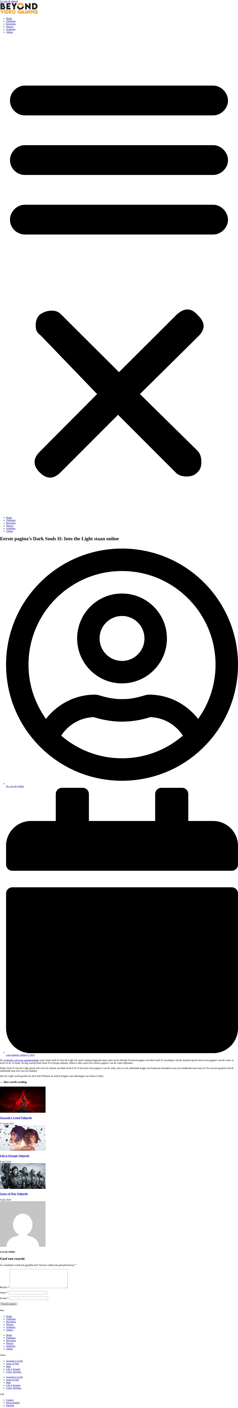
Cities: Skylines (13, 1375)
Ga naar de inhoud (9, 1)
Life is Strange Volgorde (14, 1155)
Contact (10, 1403)
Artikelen (10, 29)
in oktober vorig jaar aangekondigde (21, 1060)
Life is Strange (13, 1373)
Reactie (4, 1291)
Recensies (11, 24)
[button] (119, 275)
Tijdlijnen (11, 21)
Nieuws (10, 26)
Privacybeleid (12, 1406)
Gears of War (12, 1367)
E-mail (4, 1302)
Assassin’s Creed (14, 1364)
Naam (4, 1296)
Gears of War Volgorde (14, 1193)
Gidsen (9, 32)
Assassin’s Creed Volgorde (16, 1117)
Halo (8, 1370)
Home (9, 18)
